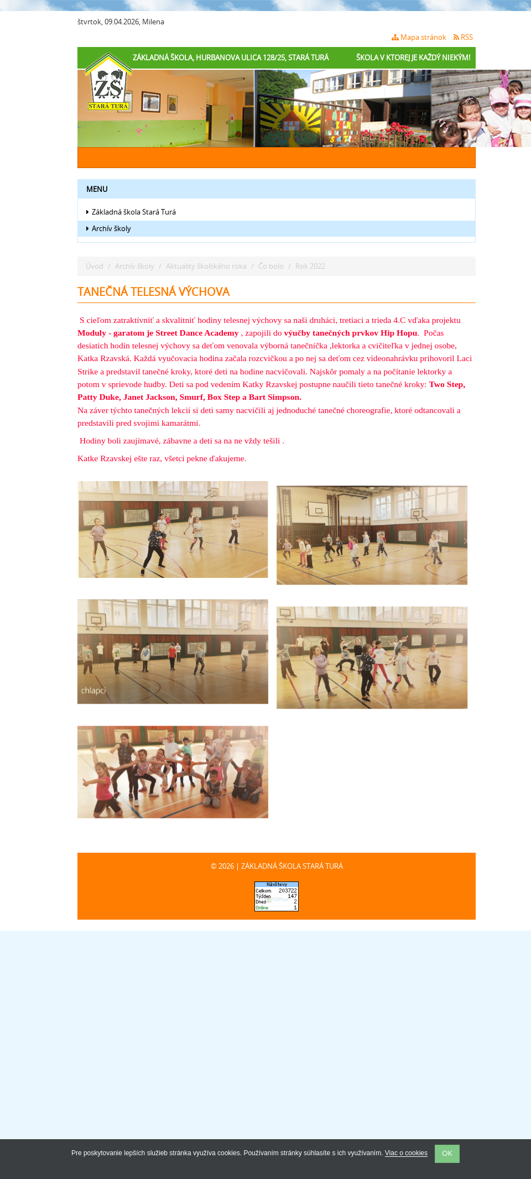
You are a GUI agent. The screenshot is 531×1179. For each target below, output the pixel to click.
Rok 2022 (310, 266)
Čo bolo (271, 266)
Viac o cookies (406, 1153)
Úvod (94, 266)
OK (447, 1153)
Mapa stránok (419, 37)
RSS (463, 37)
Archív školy (108, 228)
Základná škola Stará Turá (131, 212)
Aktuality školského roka (206, 266)
